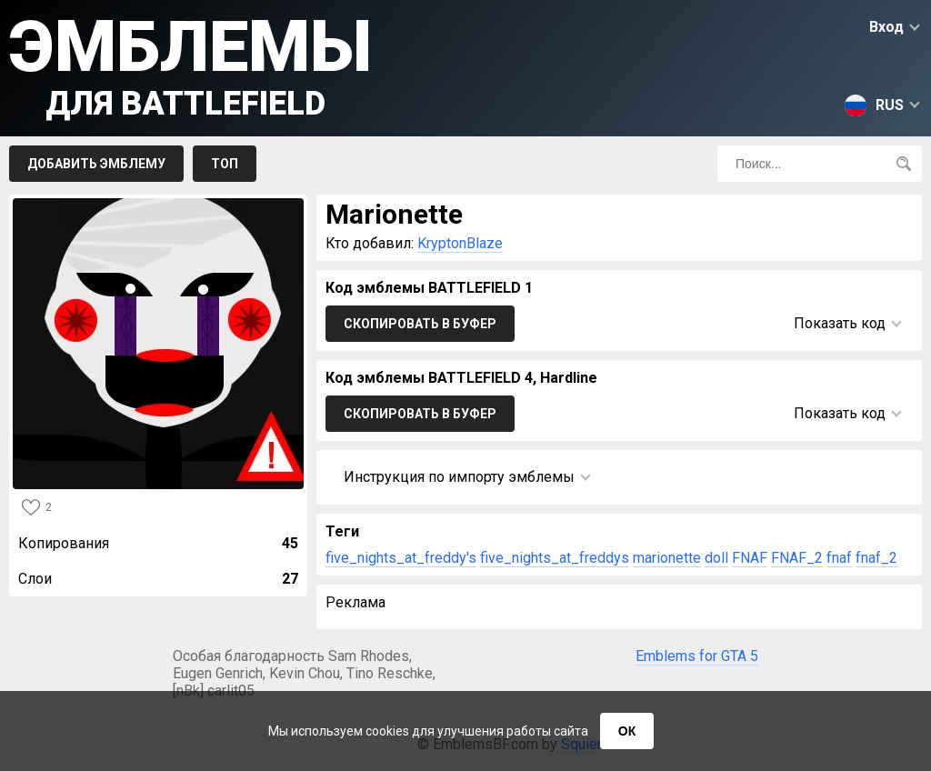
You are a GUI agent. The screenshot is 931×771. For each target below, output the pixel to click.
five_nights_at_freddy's (400, 557)
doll (716, 557)
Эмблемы (190, 64)
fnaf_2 (876, 557)
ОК (627, 731)
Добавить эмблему (96, 163)
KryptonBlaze (460, 243)
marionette (667, 557)
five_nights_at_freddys (554, 557)
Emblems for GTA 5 (697, 656)
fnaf (839, 557)
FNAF (749, 557)
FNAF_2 (797, 557)
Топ (224, 163)
